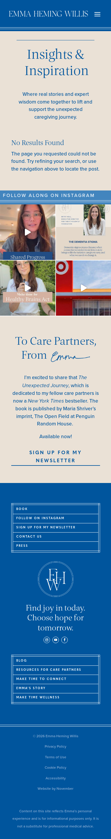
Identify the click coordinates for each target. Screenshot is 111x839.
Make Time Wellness (38, 697)
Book (22, 509)
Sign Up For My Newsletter (55, 457)
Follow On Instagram (40, 518)
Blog (21, 660)
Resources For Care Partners (48, 670)
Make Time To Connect (41, 679)
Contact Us (29, 536)
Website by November (55, 788)
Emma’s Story (31, 688)
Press (22, 546)
